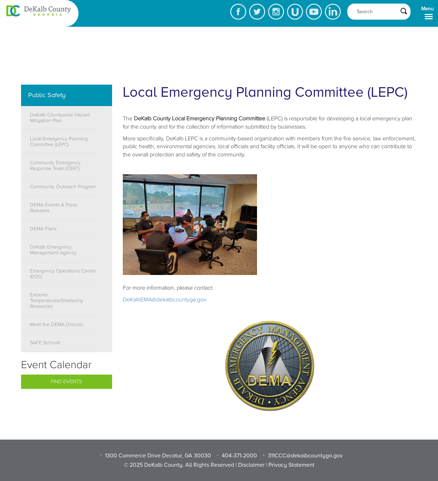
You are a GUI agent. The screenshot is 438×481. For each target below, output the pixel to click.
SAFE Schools (45, 342)
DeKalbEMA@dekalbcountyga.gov (164, 299)
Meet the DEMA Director (56, 324)
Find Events (66, 381)
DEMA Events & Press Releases (53, 207)
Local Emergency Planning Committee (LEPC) (59, 141)
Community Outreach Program (63, 186)
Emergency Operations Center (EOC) (63, 274)
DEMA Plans (43, 228)
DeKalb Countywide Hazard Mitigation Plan (60, 117)
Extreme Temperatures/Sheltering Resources (56, 300)
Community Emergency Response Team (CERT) (55, 165)
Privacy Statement (291, 465)
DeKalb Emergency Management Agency (53, 250)
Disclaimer (251, 465)
